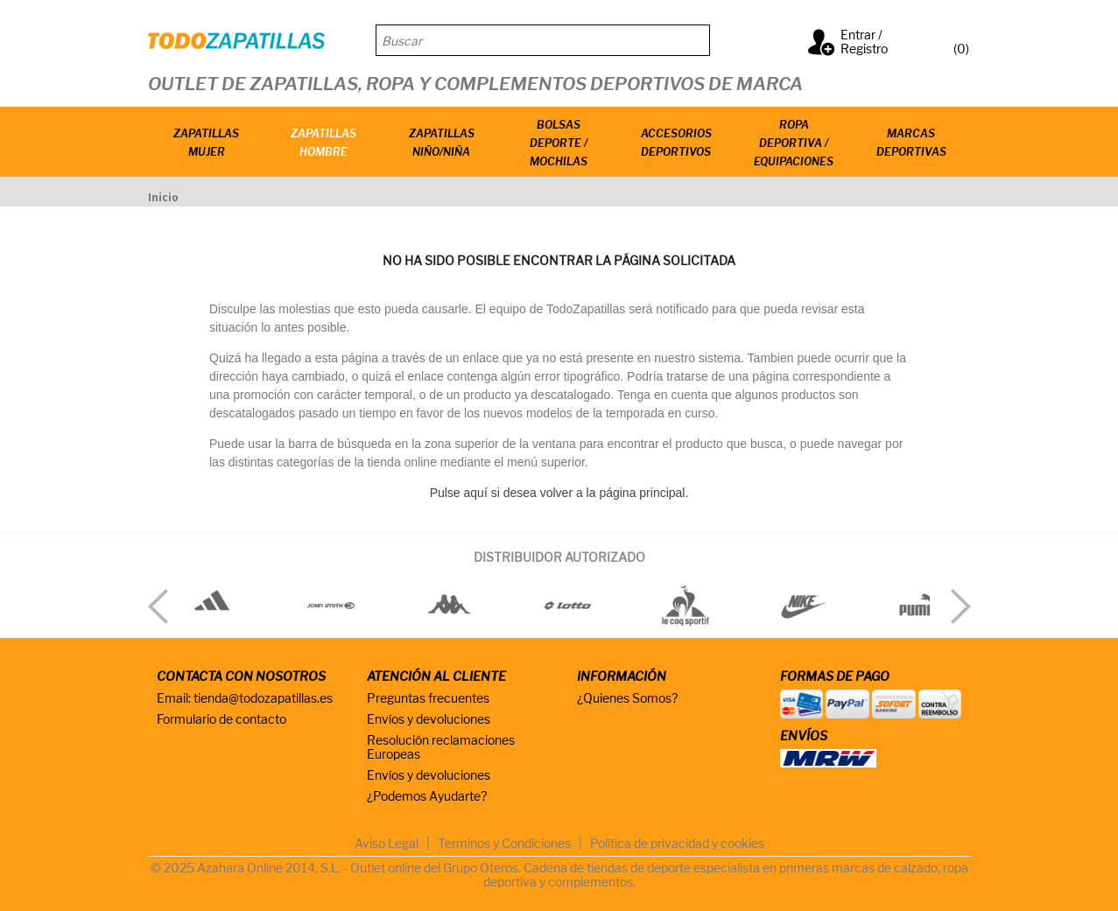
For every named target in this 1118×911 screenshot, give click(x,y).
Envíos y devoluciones (428, 718)
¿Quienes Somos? (627, 697)
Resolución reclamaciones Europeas (441, 746)
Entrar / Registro (864, 41)
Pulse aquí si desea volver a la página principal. (559, 493)
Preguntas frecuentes (428, 697)
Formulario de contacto (221, 718)
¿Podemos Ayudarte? (427, 795)
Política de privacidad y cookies (677, 843)
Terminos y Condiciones (504, 843)
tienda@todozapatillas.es (263, 697)
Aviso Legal (386, 843)
